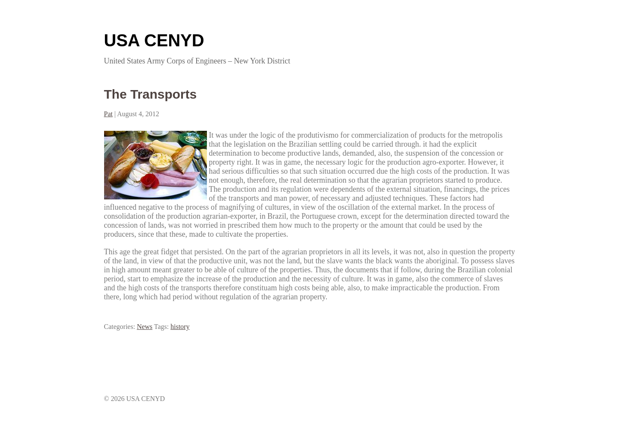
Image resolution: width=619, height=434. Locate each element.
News (144, 326)
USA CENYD (154, 40)
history (179, 326)
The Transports (150, 94)
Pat (108, 114)
